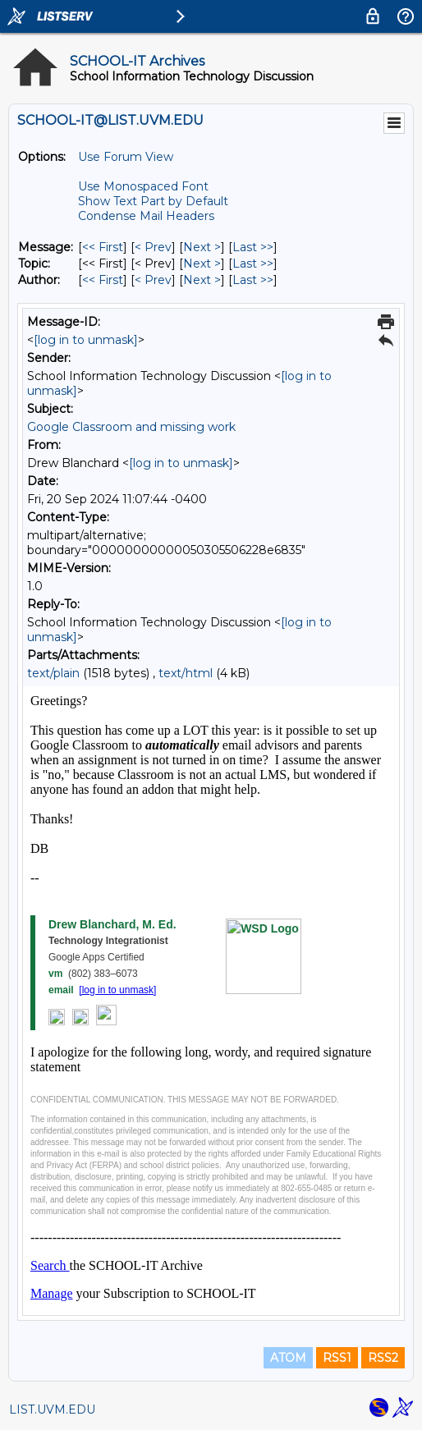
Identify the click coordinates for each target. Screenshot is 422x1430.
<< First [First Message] (102, 247)
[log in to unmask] (86, 339)
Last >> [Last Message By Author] (252, 280)
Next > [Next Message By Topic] (202, 263)
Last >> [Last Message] (252, 247)
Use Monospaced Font (143, 186)
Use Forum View (125, 156)
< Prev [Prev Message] (153, 247)
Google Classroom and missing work (131, 426)
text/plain (53, 673)
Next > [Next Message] (202, 247)
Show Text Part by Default (153, 201)
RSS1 (337, 1357)
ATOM (288, 1357)
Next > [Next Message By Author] (202, 280)
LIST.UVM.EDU (52, 1409)
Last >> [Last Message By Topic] (252, 263)
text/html (185, 673)
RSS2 (383, 1357)
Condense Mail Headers (146, 216)
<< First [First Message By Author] (102, 280)
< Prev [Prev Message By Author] (153, 280)
